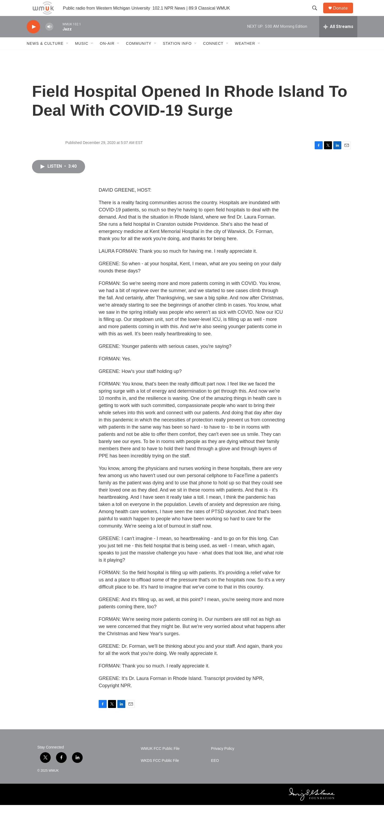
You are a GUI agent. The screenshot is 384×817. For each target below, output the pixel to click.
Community (138, 55)
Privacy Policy (222, 761)
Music (81, 55)
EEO (215, 773)
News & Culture (45, 55)
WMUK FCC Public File (160, 761)
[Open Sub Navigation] (67, 55)
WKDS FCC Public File (160, 773)
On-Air (107, 55)
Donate (343, 14)
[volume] (49, 39)
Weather (245, 55)
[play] (33, 39)
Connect (213, 55)
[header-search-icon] (317, 14)
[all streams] (338, 38)
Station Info (177, 55)
